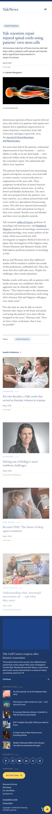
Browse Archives (10, 784)
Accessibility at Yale (10, 800)
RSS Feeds (7, 787)
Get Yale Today (14, 775)
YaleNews (10, 9)
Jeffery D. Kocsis (25, 223)
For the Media (9, 790)
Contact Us (7, 793)
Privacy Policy (8, 803)
